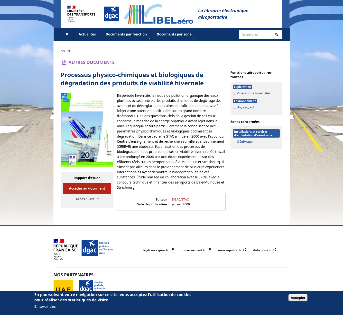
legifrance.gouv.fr (156, 250)
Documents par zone (176, 36)
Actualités (87, 34)
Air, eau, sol (245, 107)
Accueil (66, 51)
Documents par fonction (128, 36)
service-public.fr (230, 250)
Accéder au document (87, 188)
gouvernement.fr (193, 250)
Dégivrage (245, 142)
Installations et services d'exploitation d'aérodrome (253, 133)
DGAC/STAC (180, 199)
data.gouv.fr (262, 250)
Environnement (245, 101)
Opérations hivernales (253, 93)
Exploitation (242, 87)
